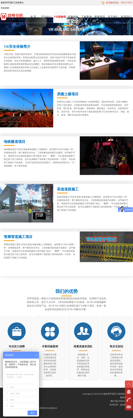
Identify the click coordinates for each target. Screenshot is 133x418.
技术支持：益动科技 (119, 405)
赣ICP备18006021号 (120, 401)
